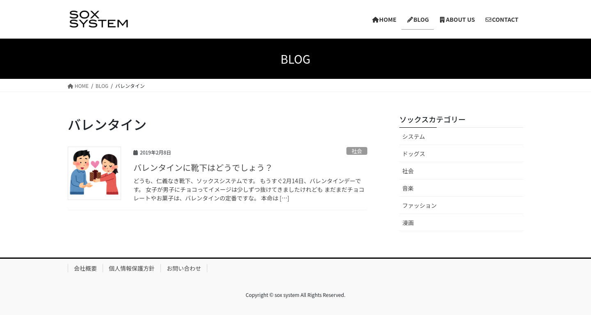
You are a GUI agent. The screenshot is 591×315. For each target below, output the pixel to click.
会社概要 (85, 268)
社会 (357, 151)
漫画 (408, 222)
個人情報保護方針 (132, 268)
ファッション (419, 205)
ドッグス (413, 153)
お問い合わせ (184, 268)
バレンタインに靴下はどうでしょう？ (203, 167)
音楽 (408, 188)
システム (413, 136)
